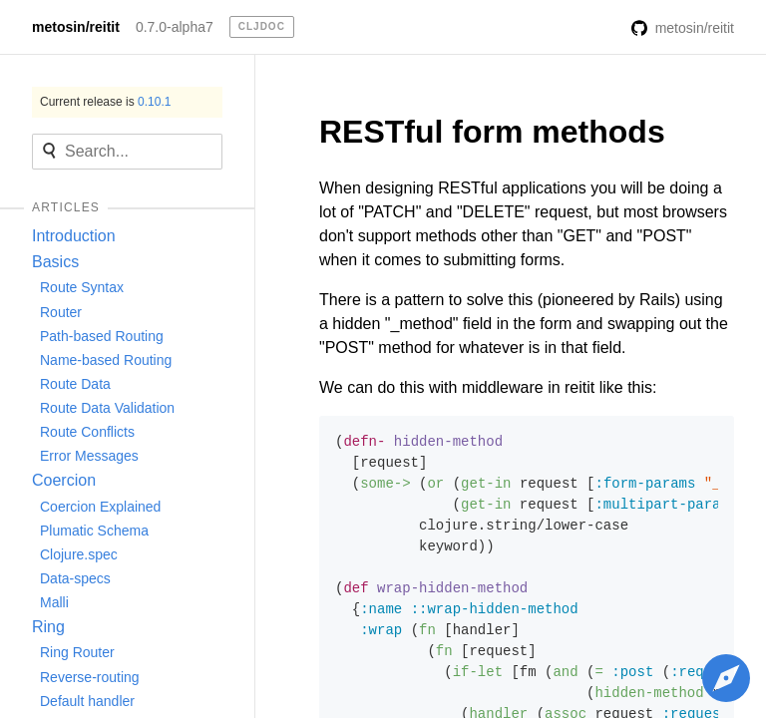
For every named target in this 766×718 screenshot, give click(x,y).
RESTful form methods (492, 132)
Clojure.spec (79, 554)
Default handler (87, 701)
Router (61, 312)
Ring (48, 626)
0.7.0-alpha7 (174, 27)
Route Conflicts (87, 432)
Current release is (105, 102)
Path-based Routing (102, 336)
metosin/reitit (76, 27)
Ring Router (77, 652)
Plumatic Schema (94, 530)
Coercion (64, 480)
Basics (55, 261)
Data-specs (75, 578)
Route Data (75, 384)
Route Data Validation (107, 408)
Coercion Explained (100, 507)
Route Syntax (82, 287)
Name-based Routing (106, 360)
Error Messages (89, 456)
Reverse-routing (90, 677)
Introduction (74, 235)
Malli (54, 602)
